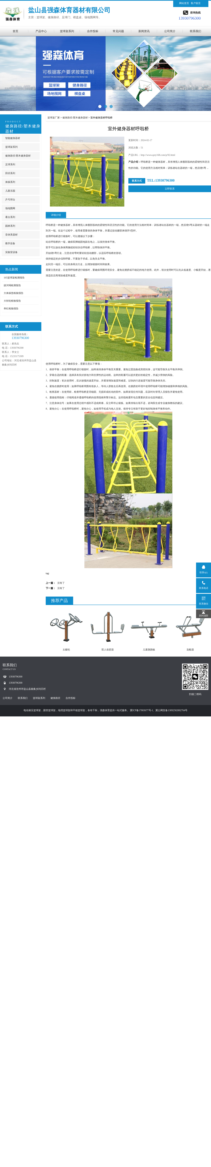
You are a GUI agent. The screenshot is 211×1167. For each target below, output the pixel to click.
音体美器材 (11, 234)
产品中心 (41, 31)
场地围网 (10, 208)
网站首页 (184, 3)
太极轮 (66, 649)
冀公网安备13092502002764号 (171, 710)
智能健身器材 (12, 138)
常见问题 (118, 31)
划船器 (190, 649)
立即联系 (170, 188)
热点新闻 (11, 269)
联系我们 (195, 31)
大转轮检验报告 (12, 301)
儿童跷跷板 (149, 649)
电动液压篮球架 (32, 710)
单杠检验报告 (11, 308)
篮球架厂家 (53, 117)
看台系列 (10, 217)
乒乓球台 (10, 199)
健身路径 (55, 698)
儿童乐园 (10, 190)
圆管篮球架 (49, 710)
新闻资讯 (144, 31)
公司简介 (169, 31)
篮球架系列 (67, 31)
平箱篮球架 (79, 710)
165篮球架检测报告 (14, 277)
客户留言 (196, 3)
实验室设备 (11, 252)
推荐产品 (59, 600)
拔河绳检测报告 (12, 285)
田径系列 (10, 173)
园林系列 (10, 226)
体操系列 (10, 182)
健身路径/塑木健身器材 (18, 155)
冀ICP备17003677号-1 (141, 710)
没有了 (61, 583)
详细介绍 (56, 215)
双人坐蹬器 (107, 649)
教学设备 (10, 243)
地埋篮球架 (64, 710)
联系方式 (11, 326)
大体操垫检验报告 (13, 293)
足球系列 (10, 164)
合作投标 (92, 31)
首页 (15, 31)
